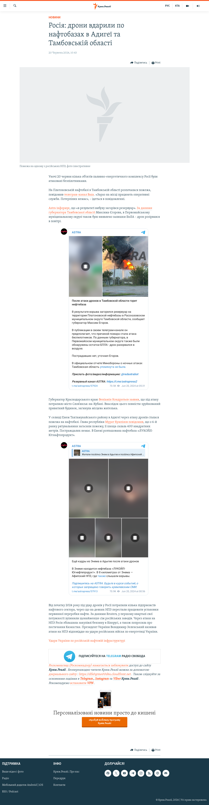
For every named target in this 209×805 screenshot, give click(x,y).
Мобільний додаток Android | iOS (22, 785)
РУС (167, 6)
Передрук (59, 778)
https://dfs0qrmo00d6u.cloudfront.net (105, 674)
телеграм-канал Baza (79, 194)
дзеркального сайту (63, 674)
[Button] (138, 63)
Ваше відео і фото (13, 771)
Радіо (5, 778)
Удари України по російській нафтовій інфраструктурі (87, 641)
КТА (177, 6)
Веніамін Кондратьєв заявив (119, 399)
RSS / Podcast (10, 791)
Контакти (59, 785)
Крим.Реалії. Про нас (66, 771)
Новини (55, 17)
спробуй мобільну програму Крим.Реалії (104, 722)
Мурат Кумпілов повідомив (124, 422)
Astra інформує (59, 208)
